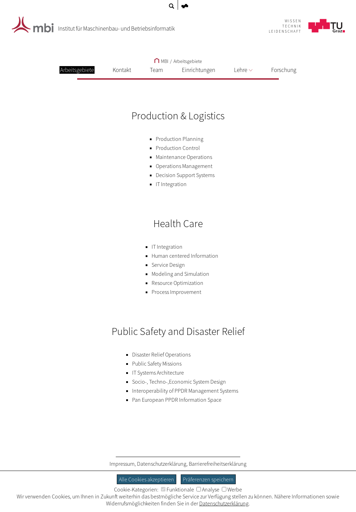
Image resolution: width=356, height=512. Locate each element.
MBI (161, 61)
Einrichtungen (198, 70)
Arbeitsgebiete (187, 61)
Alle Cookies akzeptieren (146, 479)
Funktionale (177, 489)
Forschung (283, 70)
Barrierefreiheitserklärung (217, 463)
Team (156, 70)
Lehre (243, 70)
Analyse (207, 489)
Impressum (122, 463)
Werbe (232, 489)
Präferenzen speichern (208, 479)
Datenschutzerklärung (161, 463)
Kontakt (122, 70)
